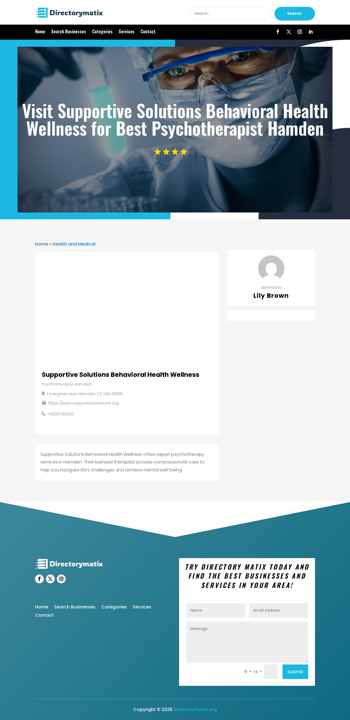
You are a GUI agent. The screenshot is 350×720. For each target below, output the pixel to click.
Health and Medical (73, 244)
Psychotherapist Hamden (67, 384)
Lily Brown (271, 295)
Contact (148, 32)
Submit (295, 672)
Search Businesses (68, 32)
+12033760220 (61, 414)
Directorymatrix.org (195, 709)
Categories (102, 32)
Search (294, 13)
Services (127, 32)
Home (40, 32)
